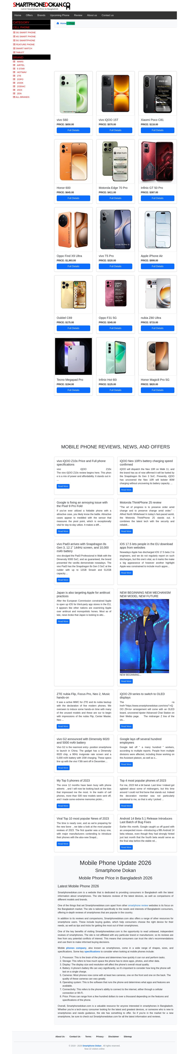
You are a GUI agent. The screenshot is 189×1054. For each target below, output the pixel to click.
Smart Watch (22, 48)
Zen (17, 93)
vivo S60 (62, 119)
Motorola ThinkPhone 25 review (140, 502)
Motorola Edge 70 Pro (113, 187)
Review (78, 15)
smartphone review (138, 905)
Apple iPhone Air (152, 256)
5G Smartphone (24, 40)
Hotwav (20, 72)
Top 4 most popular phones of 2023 (143, 780)
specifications (92, 951)
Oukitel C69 (64, 317)
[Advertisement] (115, 50)
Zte (17, 75)
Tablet (18, 52)
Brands (41, 15)
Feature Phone (24, 44)
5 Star (19, 68)
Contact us (108, 15)
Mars (18, 61)
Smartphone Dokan (92, 1046)
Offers (29, 15)
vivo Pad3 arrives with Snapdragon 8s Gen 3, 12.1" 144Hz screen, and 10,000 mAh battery (83, 547)
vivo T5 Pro (106, 256)
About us (92, 15)
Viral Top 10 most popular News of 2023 (83, 818)
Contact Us (75, 1036)
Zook (18, 83)
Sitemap (128, 1036)
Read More (63, 486)
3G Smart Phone (24, 32)
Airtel (19, 65)
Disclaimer (113, 1036)
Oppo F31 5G (108, 317)
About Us (60, 1036)
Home (17, 15)
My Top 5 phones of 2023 (73, 780)
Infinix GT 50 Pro (152, 187)
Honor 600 (63, 187)
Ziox (17, 90)
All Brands (21, 97)
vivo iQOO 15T (108, 119)
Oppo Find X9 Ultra (69, 256)
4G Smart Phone (24, 36)
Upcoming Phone (59, 15)
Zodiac (19, 86)
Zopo (18, 79)
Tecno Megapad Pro (70, 379)
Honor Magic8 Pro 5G (155, 379)
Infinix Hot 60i (108, 379)
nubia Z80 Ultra (151, 317)
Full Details (73, 130)
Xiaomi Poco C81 (152, 119)
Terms (88, 1036)
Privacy (100, 1036)
